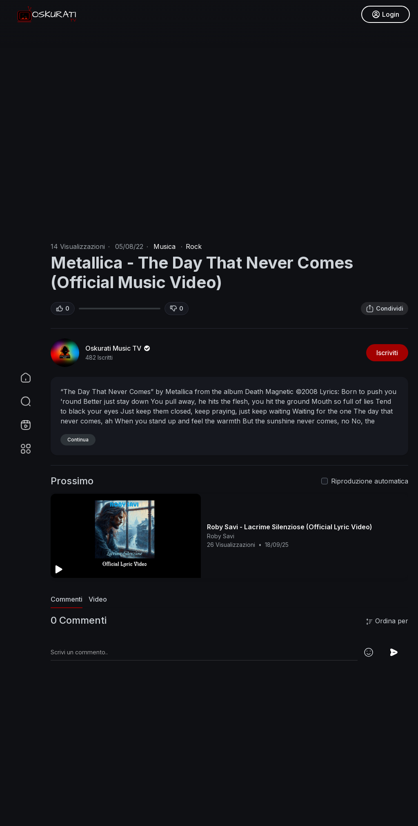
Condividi (384, 308)
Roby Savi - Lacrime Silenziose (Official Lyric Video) (289, 527)
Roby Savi (220, 536)
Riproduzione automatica (369, 481)
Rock (194, 246)
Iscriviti (387, 353)
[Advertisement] (229, 766)
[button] (20, 401)
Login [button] (385, 14)
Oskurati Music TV (118, 348)
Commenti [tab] (66, 599)
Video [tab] (98, 599)
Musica (164, 246)
